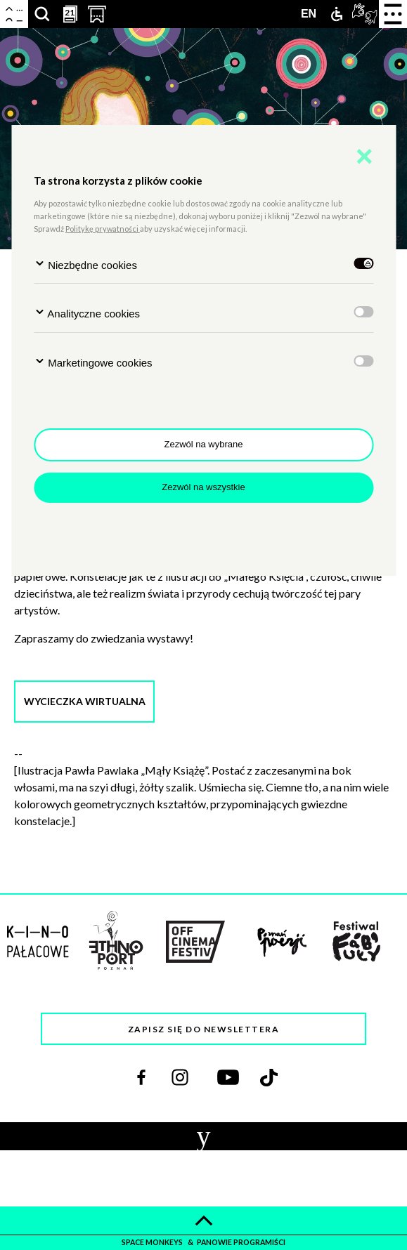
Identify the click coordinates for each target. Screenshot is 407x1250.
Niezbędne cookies (85, 264)
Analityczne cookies (87, 313)
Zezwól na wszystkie (203, 487)
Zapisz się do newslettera (204, 1029)
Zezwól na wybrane (203, 444)
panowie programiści (241, 1242)
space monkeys (153, 1242)
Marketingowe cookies (93, 362)
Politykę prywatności (102, 228)
